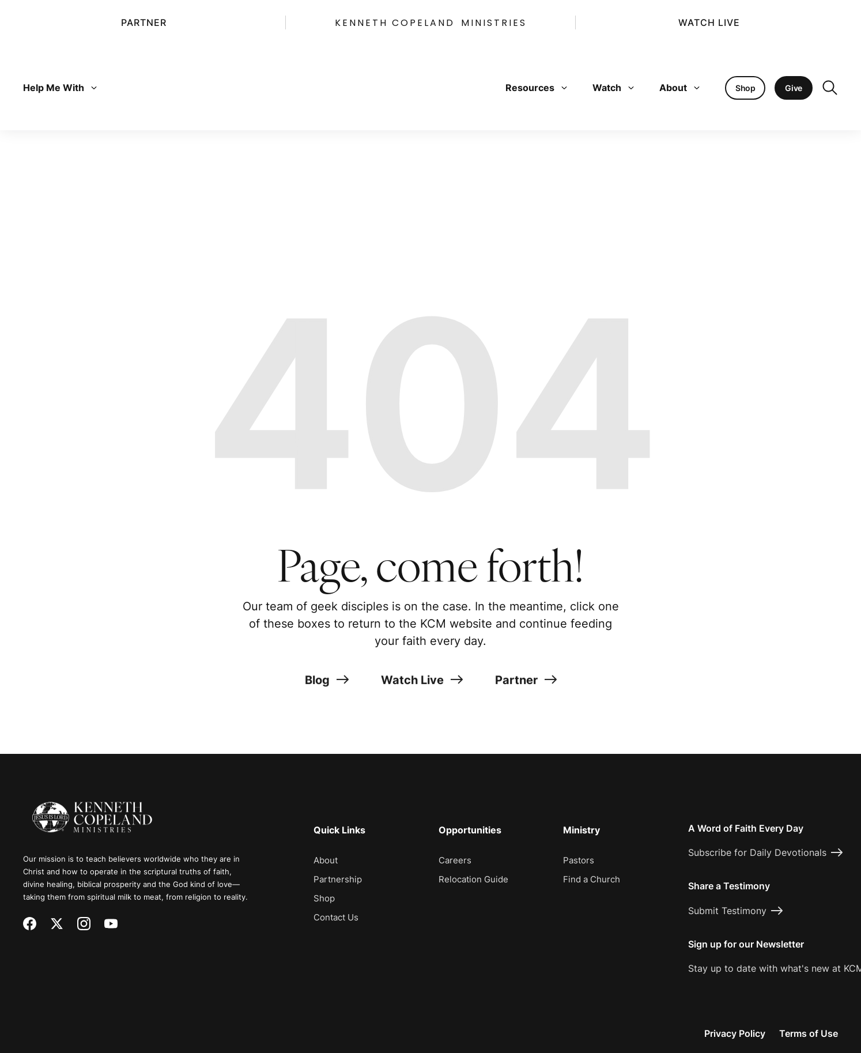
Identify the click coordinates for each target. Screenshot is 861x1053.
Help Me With (60, 87)
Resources (536, 87)
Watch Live (709, 22)
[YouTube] (111, 923)
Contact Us (336, 917)
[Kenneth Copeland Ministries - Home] (92, 809)
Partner (144, 22)
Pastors (578, 860)
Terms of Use (808, 1033)
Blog (327, 684)
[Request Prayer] (784, 712)
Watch (613, 87)
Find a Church (591, 879)
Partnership (338, 879)
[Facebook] (29, 923)
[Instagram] (83, 923)
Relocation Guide (473, 879)
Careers (455, 860)
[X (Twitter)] (56, 923)
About (679, 87)
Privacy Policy (734, 1033)
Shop (324, 898)
